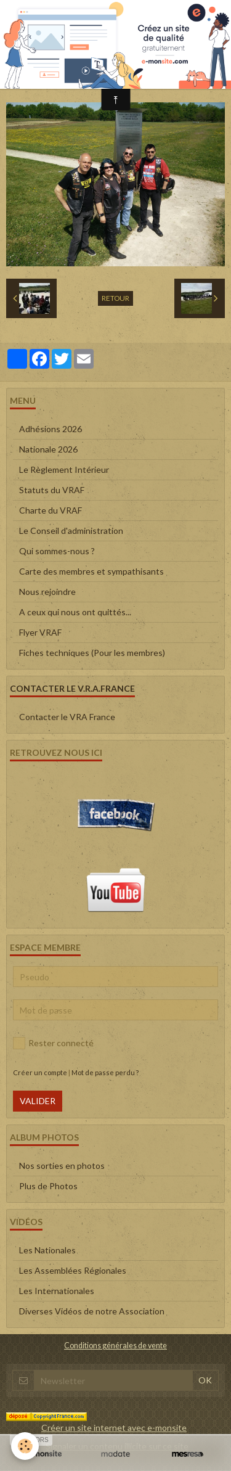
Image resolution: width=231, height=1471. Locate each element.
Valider (37, 1101)
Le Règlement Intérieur (64, 469)
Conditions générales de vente (115, 1345)
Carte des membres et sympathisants (91, 571)
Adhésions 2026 (50, 429)
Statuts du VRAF (51, 490)
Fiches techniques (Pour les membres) (92, 652)
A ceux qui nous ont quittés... (75, 612)
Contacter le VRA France (67, 716)
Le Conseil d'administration (71, 530)
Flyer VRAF (40, 632)
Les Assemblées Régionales (72, 1270)
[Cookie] (25, 1446)
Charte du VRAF (50, 510)
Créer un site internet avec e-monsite (114, 1427)
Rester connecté (53, 1043)
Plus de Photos (48, 1186)
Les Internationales (56, 1290)
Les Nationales (47, 1250)
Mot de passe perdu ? (105, 1072)
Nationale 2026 (48, 449)
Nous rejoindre (47, 591)
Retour (115, 298)
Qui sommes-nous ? (57, 551)
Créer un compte (40, 1072)
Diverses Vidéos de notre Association (91, 1311)
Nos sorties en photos (62, 1165)
